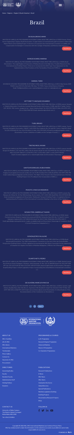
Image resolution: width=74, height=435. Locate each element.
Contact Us (5, 357)
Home (4, 13)
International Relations (9, 348)
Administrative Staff (8, 380)
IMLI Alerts (41, 380)
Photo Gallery (6, 354)
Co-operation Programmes (46, 351)
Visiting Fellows (7, 383)
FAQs (40, 400)
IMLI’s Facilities (7, 339)
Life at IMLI (6, 342)
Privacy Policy (57, 426)
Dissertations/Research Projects (48, 398)
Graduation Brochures (45, 383)
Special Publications (44, 389)
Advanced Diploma (44, 345)
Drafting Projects (43, 395)
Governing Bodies (7, 371)
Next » (40, 306)
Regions (9, 13)
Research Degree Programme (47, 342)
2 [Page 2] (34, 306)
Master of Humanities (45, 348)
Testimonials (6, 351)
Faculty (4, 374)
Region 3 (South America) (21, 13)
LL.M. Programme (43, 339)
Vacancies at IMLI (7, 360)
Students (5, 386)
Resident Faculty (7, 377)
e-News (40, 374)
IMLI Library (6, 345)
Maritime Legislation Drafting (47, 392)
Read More (66, 48)
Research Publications (45, 371)
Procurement (6, 363)
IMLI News (41, 377)
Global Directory (43, 386)
